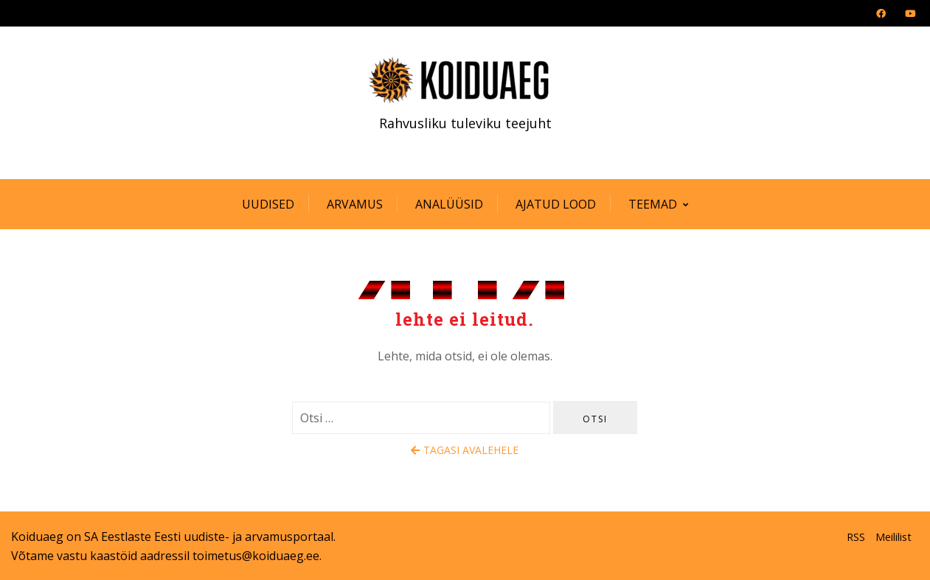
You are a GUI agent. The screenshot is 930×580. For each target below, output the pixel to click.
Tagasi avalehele (464, 450)
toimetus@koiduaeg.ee (255, 556)
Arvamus (355, 204)
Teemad (652, 204)
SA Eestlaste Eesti (132, 536)
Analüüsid (449, 204)
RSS (856, 537)
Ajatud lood (556, 204)
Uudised (268, 204)
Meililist (893, 537)
